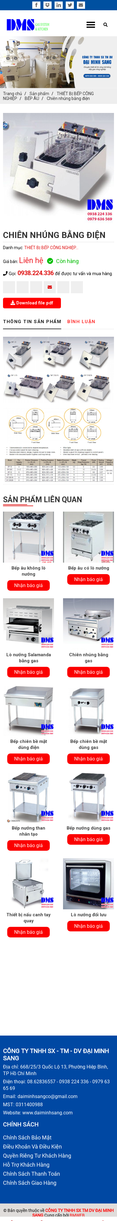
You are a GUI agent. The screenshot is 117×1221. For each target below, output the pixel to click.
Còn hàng (63, 261)
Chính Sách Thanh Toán (31, 1174)
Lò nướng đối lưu (88, 914)
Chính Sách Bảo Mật (27, 1137)
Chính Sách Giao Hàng (29, 1183)
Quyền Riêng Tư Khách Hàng (37, 1155)
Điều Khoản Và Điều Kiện (32, 1146)
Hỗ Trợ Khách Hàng (26, 1165)
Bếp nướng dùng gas (88, 828)
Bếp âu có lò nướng (88, 568)
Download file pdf (32, 303)
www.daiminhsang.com (47, 1113)
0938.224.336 (35, 273)
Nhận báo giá (28, 585)
